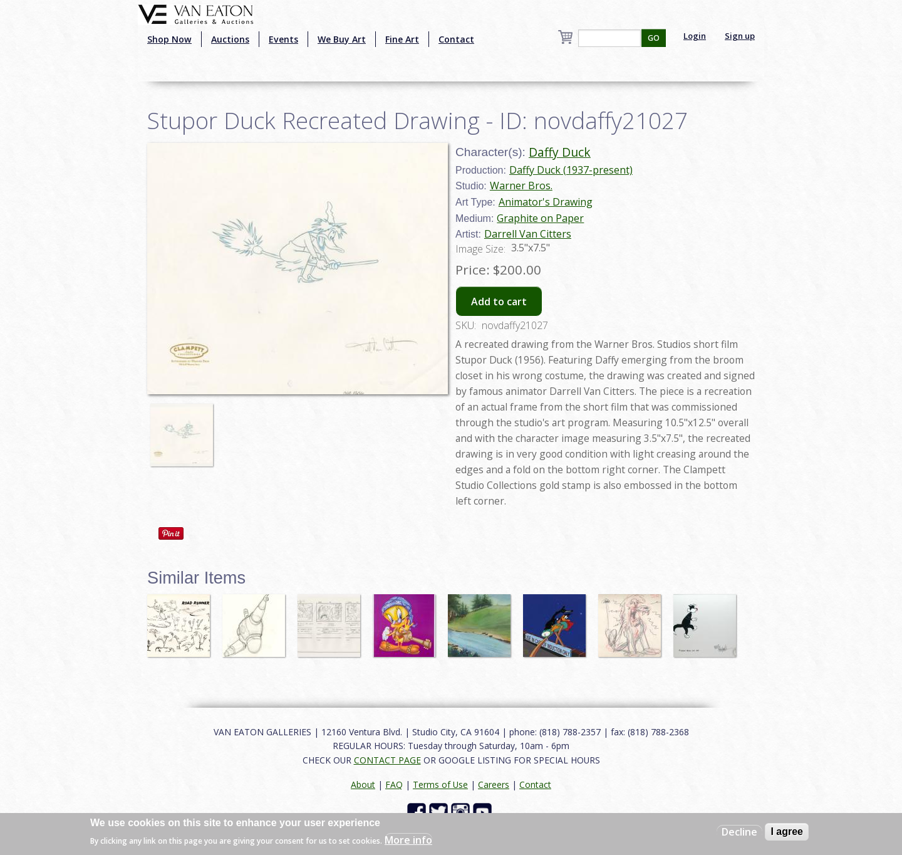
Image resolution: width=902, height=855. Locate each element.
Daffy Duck (560, 152)
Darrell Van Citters (527, 234)
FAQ (394, 784)
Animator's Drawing (546, 202)
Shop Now (169, 39)
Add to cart (499, 301)
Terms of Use (440, 784)
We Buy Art (342, 39)
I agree (786, 831)
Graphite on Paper (540, 218)
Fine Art (402, 39)
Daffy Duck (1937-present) (571, 170)
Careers (493, 784)
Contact (456, 39)
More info (408, 840)
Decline (739, 832)
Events (283, 39)
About (363, 784)
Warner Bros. (521, 185)
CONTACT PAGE (387, 760)
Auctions (230, 39)
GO (654, 38)
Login (694, 35)
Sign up (740, 35)
